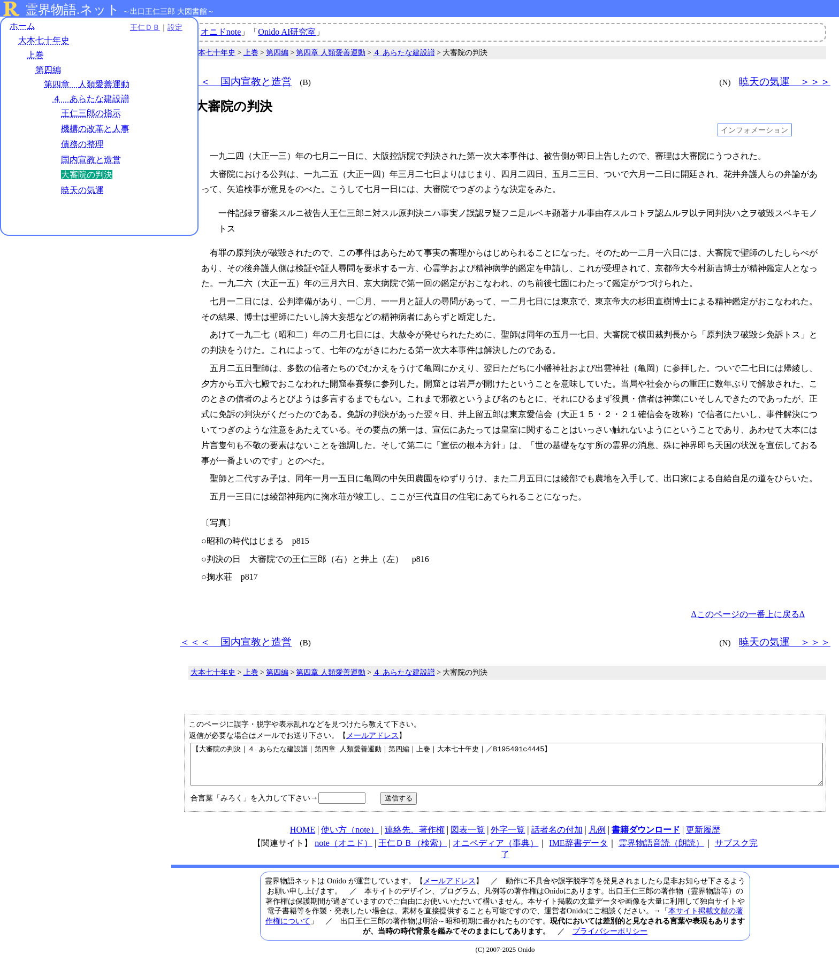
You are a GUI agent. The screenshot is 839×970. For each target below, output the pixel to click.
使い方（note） (350, 837)
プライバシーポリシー (610, 939)
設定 (147, 28)
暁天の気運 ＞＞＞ (784, 81)
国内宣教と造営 (91, 160)
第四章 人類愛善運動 (86, 84)
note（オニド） (343, 851)
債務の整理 (82, 144)
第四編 (48, 70)
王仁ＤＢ (118, 28)
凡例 (597, 837)
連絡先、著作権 (415, 837)
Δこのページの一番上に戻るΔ (748, 614)
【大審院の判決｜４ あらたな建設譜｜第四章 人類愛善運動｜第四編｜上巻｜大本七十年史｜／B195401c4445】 (506, 768)
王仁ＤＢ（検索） (412, 851)
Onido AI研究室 (287, 31)
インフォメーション (754, 130)
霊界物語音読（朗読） (661, 851)
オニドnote (221, 31)
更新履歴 (703, 837)
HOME (302, 837)
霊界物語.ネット (72, 10)
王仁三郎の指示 (91, 114)
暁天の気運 (82, 190)
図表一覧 (468, 837)
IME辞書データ (578, 851)
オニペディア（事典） (495, 851)
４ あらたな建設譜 (90, 99)
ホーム (22, 26)
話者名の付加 (557, 837)
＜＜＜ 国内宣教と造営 (236, 81)
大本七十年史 (44, 41)
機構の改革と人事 (95, 129)
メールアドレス (372, 735)
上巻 (35, 55)
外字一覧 (508, 837)
